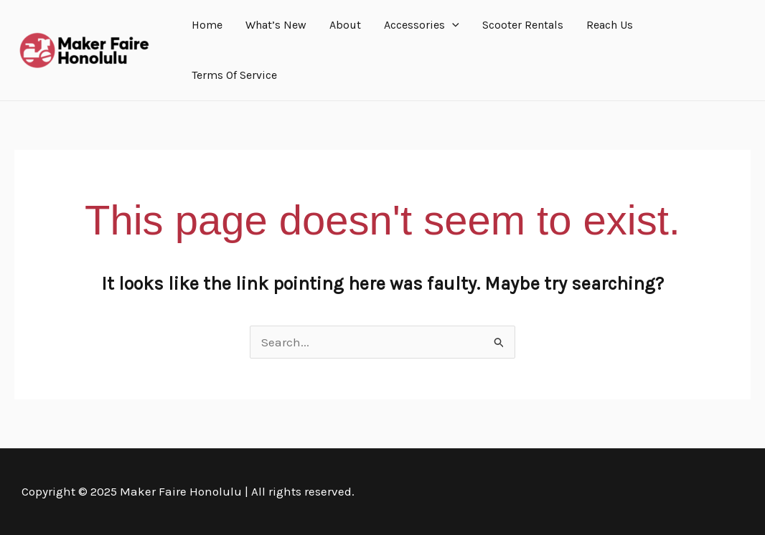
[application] (452, 25)
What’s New (275, 25)
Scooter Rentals (522, 25)
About (345, 25)
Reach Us (609, 25)
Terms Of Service (234, 75)
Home (207, 25)
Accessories (421, 25)
